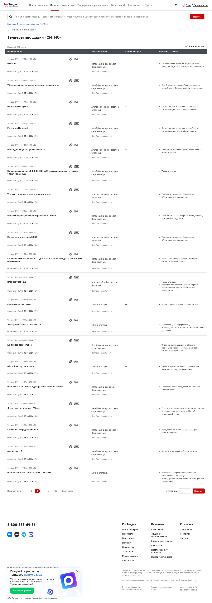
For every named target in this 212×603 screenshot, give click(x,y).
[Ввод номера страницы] (185, 490)
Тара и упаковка (169, 171)
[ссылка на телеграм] (23, 534)
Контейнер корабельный (19, 345)
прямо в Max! (33, 574)
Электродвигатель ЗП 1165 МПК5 (24, 325)
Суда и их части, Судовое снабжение (178, 345)
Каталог (54, 5)
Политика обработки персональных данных (132, 588)
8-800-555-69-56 (21, 525)
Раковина (12, 63)
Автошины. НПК (15, 451)
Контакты (133, 5)
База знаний (118, 5)
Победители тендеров (161, 557)
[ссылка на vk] (9, 534)
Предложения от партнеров (159, 551)
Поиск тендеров (38, 5)
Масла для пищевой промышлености (26, 149)
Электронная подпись (162, 541)
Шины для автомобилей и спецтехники (180, 451)
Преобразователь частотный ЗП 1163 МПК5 (29, 472)
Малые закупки (130, 556)
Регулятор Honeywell (17, 106)
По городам (128, 547)
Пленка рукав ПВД (16, 282)
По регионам (128, 538)
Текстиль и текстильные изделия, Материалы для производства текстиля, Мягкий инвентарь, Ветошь (183, 411)
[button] (176, 5)
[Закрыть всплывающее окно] (77, 571)
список (194, 590)
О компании (186, 529)
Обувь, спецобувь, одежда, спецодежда (180, 304)
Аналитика (68, 5)
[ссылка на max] (31, 534)
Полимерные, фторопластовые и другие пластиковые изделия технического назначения (180, 288)
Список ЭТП (128, 560)
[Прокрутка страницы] (198, 581)
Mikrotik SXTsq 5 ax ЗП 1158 (20, 366)
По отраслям (128, 534)
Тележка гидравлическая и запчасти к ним (29, 194)
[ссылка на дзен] (16, 534)
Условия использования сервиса (161, 588)
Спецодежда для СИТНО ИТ (21, 304)
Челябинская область (101, 71)
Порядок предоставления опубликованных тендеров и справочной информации (157, 580)
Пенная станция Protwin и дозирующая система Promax (35, 386)
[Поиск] (10, 17)
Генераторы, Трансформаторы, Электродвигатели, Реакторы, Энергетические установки (183, 328)
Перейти (198, 491)
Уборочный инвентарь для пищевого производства (33, 85)
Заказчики (127, 551)
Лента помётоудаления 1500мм (23, 408)
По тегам (126, 543)
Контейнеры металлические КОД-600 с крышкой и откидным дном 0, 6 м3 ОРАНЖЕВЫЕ (44, 260)
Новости (184, 538)
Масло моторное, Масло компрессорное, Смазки (31, 215)
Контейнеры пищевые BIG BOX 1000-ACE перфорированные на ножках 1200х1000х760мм (42, 172)
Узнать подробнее (22, 590)
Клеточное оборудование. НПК (22, 429)
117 (55, 491)
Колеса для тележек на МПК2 (22, 237)
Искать (197, 16)
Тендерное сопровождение (93, 5)
